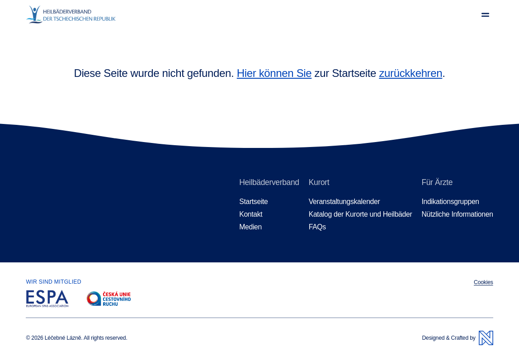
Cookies (483, 282)
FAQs (317, 227)
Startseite (253, 201)
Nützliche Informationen (457, 214)
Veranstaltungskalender (344, 201)
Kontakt (250, 214)
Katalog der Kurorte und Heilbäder (360, 214)
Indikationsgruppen (450, 201)
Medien (250, 227)
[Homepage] (71, 14)
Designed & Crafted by (457, 338)
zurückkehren (410, 73)
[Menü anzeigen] (485, 15)
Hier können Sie (274, 73)
